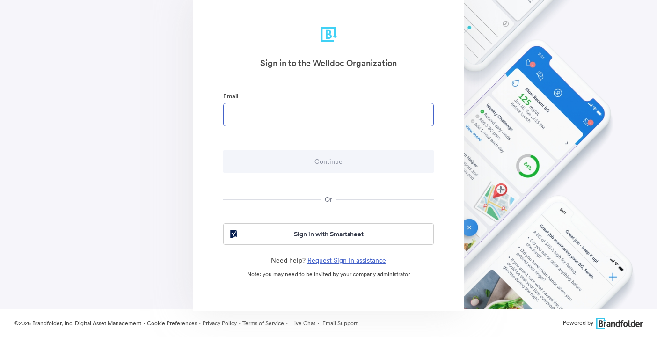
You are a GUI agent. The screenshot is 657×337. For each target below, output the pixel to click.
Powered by (603, 323)
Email (230, 96)
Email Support (339, 323)
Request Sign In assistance (346, 260)
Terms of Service (263, 323)
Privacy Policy (220, 323)
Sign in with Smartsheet (296, 234)
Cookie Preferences (172, 323)
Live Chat (302, 323)
